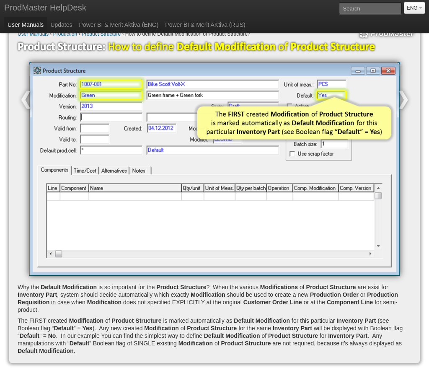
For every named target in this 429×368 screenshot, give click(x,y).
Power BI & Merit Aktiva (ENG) (119, 24)
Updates (61, 24)
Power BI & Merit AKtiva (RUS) (205, 24)
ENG (414, 8)
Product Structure (101, 34)
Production (65, 34)
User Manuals (26, 24)
